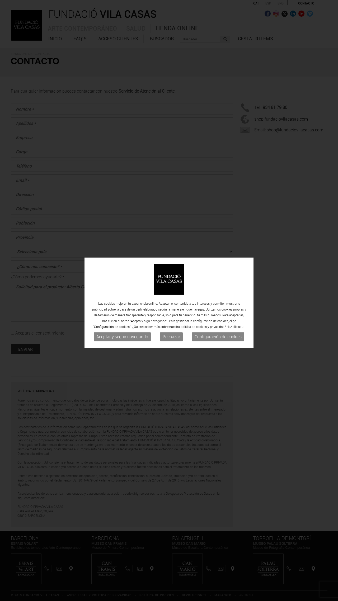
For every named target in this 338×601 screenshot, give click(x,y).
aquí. (241, 328)
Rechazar (171, 338)
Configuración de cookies (218, 338)
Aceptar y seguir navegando (122, 338)
